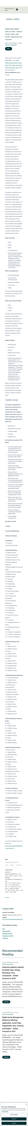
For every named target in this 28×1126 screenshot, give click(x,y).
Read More (6, 1001)
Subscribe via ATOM (7, 936)
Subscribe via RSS (7, 933)
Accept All (14, 1124)
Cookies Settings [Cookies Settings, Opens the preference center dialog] (14, 1115)
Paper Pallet (18, 865)
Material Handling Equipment (12, 862)
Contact (7, 897)
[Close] (26, 1105)
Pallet (7, 865)
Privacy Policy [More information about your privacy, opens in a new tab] (5, 1112)
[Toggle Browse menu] (22, 9)
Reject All (14, 1119)
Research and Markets (11, 45)
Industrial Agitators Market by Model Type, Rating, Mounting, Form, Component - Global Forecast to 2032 (13, 973)
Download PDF (6, 931)
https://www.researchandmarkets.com (12, 919)
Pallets (12, 865)
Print (3, 929)
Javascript (5, 938)
